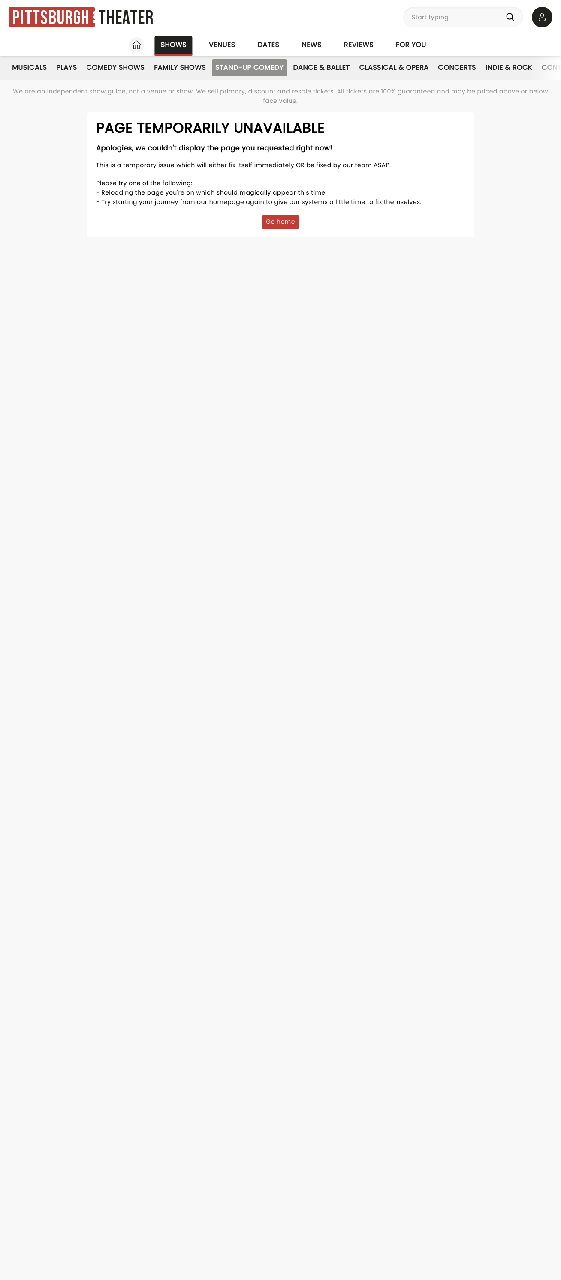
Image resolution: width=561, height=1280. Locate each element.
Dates (268, 45)
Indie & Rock (509, 67)
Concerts (457, 67)
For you (411, 45)
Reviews (359, 45)
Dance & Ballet (321, 67)
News (311, 45)
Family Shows (180, 67)
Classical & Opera (393, 67)
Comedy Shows (115, 67)
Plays (66, 67)
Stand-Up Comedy (249, 67)
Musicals (29, 67)
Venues (222, 45)
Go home (280, 221)
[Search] (512, 17)
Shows (173, 45)
